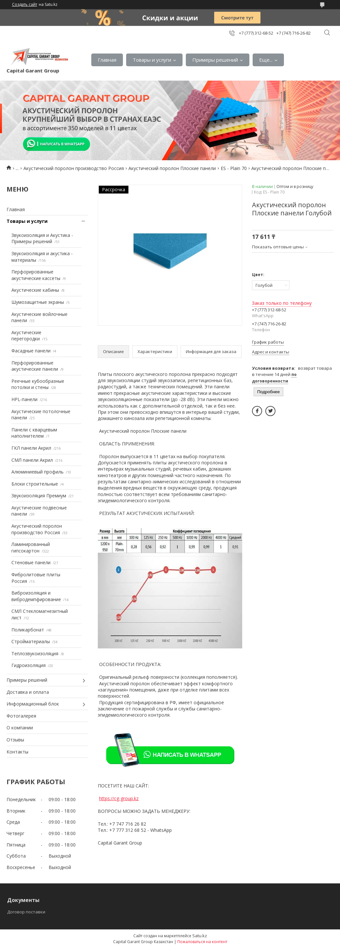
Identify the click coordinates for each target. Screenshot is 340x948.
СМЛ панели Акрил (32, 460)
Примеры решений (215, 59)
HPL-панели (24, 399)
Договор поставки (26, 912)
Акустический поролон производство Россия (73, 168)
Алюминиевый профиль (37, 472)
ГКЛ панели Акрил (31, 448)
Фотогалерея (21, 716)
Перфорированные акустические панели (34, 366)
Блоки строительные (34, 484)
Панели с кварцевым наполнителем (34, 433)
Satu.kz (199, 936)
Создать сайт (24, 4)
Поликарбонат (27, 630)
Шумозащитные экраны (37, 302)
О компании (20, 727)
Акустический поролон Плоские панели (172, 168)
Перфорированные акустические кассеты (35, 275)
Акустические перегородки (26, 335)
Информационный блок (33, 704)
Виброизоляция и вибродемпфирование (36, 596)
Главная (107, 59)
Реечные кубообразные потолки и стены (37, 384)
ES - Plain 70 (234, 168)
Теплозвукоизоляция (34, 653)
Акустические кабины (35, 290)
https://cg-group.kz (119, 798)
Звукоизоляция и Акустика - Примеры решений (42, 238)
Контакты (17, 752)
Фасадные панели (31, 351)
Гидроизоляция (28, 665)
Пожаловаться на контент (202, 941)
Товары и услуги (152, 59)
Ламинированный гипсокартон (30, 547)
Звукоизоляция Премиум (38, 495)
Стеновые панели (31, 562)
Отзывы (15, 740)
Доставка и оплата (28, 692)
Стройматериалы (30, 641)
